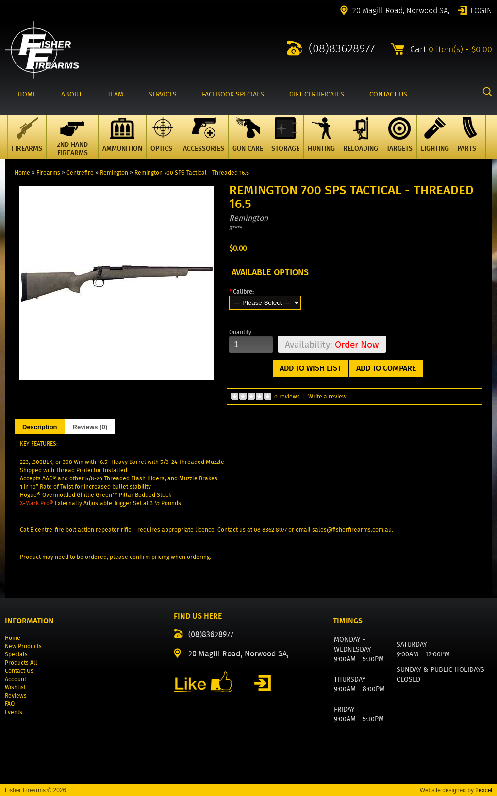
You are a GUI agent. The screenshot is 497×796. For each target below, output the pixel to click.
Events (13, 712)
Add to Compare (386, 368)
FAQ (10, 704)
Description (39, 426)
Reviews (16, 695)
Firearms (48, 172)
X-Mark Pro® (36, 503)
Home (22, 172)
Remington (114, 172)
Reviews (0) (90, 426)
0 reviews (287, 396)
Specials (16, 654)
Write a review (327, 396)
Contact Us (19, 671)
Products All (21, 662)
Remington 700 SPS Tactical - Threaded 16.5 (191, 172)
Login (481, 10)
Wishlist (15, 687)
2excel (483, 790)
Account (15, 679)
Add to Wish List (310, 368)
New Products (23, 646)
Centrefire (80, 172)
